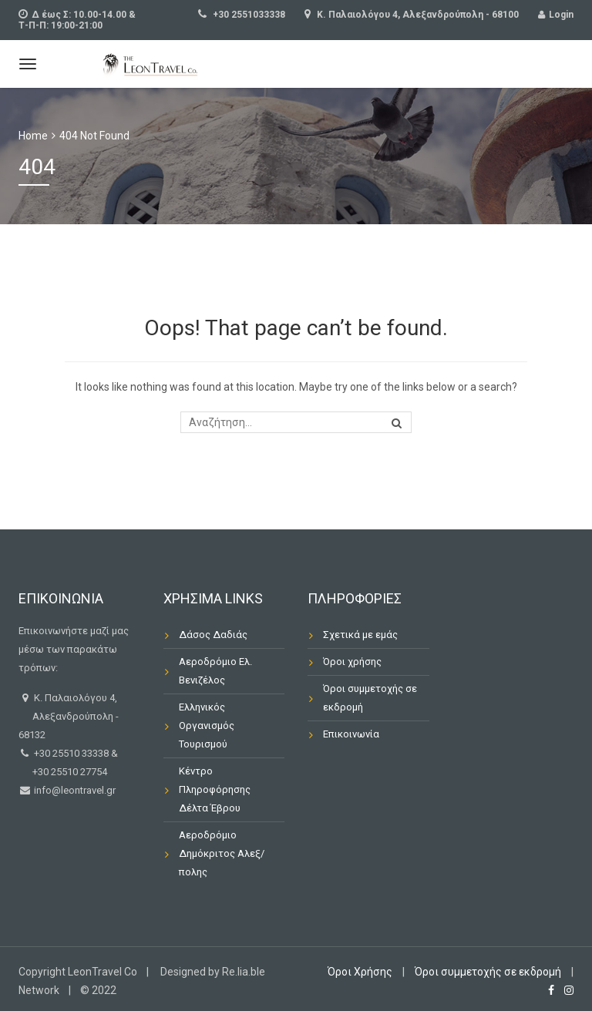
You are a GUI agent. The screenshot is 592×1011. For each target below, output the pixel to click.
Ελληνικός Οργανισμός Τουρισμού (206, 725)
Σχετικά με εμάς (360, 634)
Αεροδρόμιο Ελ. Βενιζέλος (215, 671)
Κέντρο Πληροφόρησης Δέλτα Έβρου (215, 789)
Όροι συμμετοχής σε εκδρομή (370, 698)
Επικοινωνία (351, 734)
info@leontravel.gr (74, 790)
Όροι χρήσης (352, 661)
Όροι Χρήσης (360, 972)
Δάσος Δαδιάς (213, 634)
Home (33, 135)
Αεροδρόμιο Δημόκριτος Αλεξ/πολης (221, 853)
